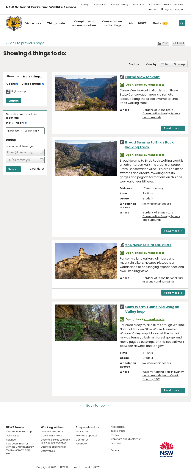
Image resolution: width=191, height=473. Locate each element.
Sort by (134, 64)
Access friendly (119, 4)
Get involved (48, 450)
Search (13, 101)
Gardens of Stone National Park (163, 278)
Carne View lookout (142, 77)
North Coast (170, 375)
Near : (20, 123)
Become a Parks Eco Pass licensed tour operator (55, 441)
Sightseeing (18, 91)
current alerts (154, 85)
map (181, 64)
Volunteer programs (52, 431)
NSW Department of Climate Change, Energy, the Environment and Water (20, 448)
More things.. (32, 76)
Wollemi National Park (156, 372)
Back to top (95, 405)
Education (139, 4)
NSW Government (70, 467)
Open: (12, 84)
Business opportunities (54, 446)
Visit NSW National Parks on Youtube (25, 467)
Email (180, 43)
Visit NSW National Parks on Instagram (17, 467)
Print (165, 43)
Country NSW (151, 379)
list (167, 64)
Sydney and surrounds (159, 281)
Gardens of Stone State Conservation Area (158, 111)
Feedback (81, 443)
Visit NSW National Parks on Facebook (9, 467)
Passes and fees (173, 4)
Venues (152, 9)
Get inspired (100, 4)
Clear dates (37, 169)
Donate (115, 450)
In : (8, 123)
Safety (84, 4)
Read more (173, 128)
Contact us (82, 439)
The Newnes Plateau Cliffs (148, 245)
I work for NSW (92, 467)
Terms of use (118, 431)
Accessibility (118, 426)
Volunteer (154, 4)
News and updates (86, 435)
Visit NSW (11, 439)
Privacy (115, 435)
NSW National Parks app (19, 431)
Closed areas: (32, 84)
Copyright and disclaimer (125, 439)
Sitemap (115, 443)
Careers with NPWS (51, 435)
